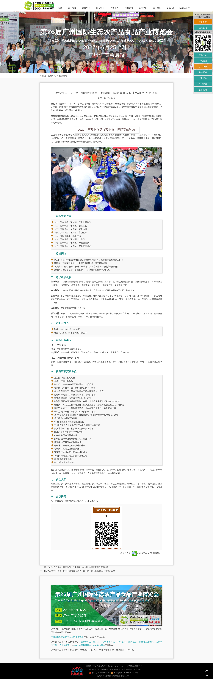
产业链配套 (64, 645)
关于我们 (157, 8)
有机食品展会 (103, 669)
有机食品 (121, 642)
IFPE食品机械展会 (82, 645)
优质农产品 (86, 642)
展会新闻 (63, 75)
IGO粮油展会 (99, 645)
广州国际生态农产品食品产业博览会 (67, 637)
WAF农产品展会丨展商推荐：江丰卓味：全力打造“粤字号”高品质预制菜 (78, 567)
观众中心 (100, 8)
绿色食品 (132, 642)
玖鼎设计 (137, 669)
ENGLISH (171, 8)
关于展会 (72, 8)
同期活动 (129, 8)
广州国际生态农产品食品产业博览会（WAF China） (104, 666)
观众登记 (203, 28)
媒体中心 (143, 8)
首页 (60, 8)
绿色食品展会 (115, 669)
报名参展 (203, 22)
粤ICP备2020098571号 (99, 673)
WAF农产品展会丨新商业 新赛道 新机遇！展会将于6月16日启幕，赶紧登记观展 (81, 571)
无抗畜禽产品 (108, 642)
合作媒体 (203, 84)
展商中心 (86, 8)
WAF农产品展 (140, 553)
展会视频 (203, 90)
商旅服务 (114, 8)
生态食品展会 (127, 669)
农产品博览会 (91, 669)
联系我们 (138, 666)
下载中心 (203, 55)
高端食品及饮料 (146, 642)
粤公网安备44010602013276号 (124, 673)
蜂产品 (96, 642)
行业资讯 (203, 78)
